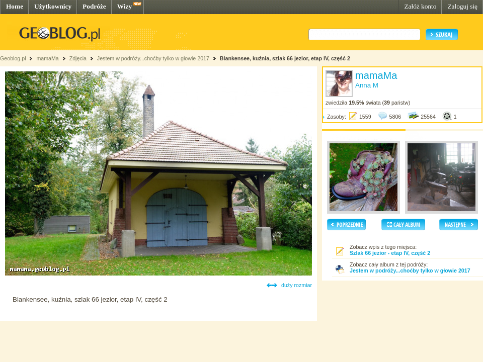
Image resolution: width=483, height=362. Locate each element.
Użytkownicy (52, 6)
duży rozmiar (296, 285)
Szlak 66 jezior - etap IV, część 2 (390, 253)
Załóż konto (420, 6)
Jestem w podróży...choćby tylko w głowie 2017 (153, 58)
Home (14, 6)
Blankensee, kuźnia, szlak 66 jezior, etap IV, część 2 (285, 58)
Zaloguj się (462, 6)
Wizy (124, 6)
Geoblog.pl (13, 58)
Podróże (94, 6)
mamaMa (47, 58)
